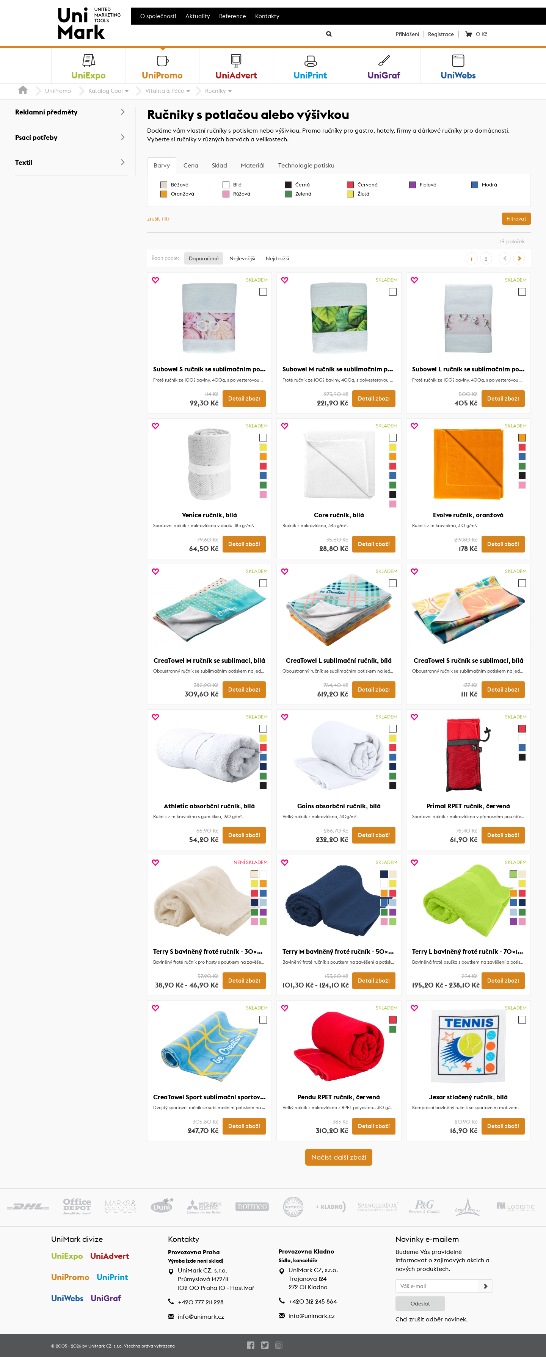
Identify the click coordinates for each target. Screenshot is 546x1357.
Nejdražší (277, 258)
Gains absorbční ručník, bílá (339, 806)
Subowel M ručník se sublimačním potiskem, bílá (354, 369)
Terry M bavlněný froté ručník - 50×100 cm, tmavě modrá (368, 951)
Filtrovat (516, 219)
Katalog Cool (105, 91)
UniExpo (67, 1256)
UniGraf (106, 1298)
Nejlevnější (242, 258)
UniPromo (58, 91)
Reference (232, 16)
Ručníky (215, 91)
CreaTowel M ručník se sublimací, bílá (209, 660)
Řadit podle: (165, 258)
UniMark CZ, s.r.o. (105, 1346)
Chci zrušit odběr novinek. (431, 1319)
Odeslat (420, 1304)
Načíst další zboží (338, 1157)
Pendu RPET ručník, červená (339, 1097)
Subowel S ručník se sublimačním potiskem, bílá (224, 369)
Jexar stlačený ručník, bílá (468, 1097)
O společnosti (158, 16)
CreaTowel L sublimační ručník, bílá (339, 660)
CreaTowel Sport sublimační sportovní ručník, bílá (227, 1097)
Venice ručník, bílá (209, 515)
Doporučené (204, 258)
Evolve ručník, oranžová (468, 515)
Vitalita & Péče (164, 91)
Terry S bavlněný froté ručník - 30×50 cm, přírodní (228, 951)
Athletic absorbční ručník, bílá (209, 806)
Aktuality (197, 16)
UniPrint (112, 1277)
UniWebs (67, 1298)
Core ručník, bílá (339, 515)
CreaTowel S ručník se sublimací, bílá (468, 660)
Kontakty (267, 16)
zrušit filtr (158, 219)
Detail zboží (244, 398)
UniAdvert (109, 1256)
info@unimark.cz (201, 1316)
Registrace (441, 34)
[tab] (161, 165)
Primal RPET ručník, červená (468, 806)
